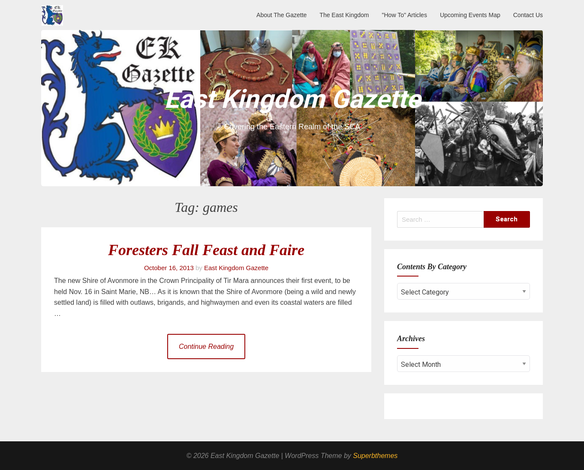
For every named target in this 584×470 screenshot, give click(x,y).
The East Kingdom (344, 15)
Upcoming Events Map (470, 15)
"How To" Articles (404, 15)
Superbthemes (375, 455)
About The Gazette (281, 15)
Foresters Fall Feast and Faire (206, 250)
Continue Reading (206, 346)
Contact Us (528, 15)
